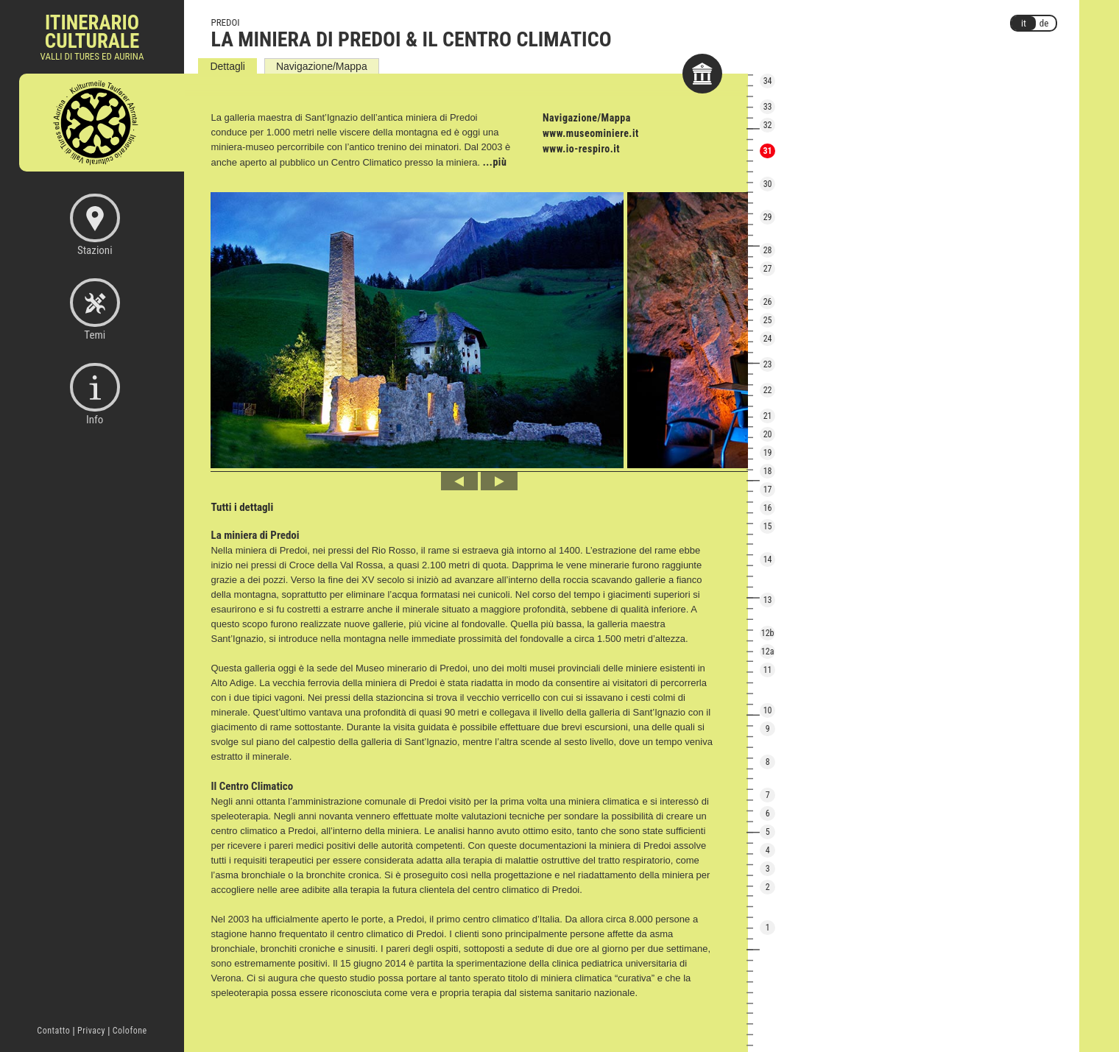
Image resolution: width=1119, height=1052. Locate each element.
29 (767, 217)
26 (767, 302)
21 (767, 416)
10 (767, 710)
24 (767, 338)
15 (767, 526)
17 (767, 489)
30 (767, 184)
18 (767, 471)
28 (767, 250)
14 (767, 559)
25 (767, 320)
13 (767, 600)
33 (767, 107)
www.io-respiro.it (581, 149)
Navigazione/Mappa (321, 66)
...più (495, 162)
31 (767, 151)
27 (767, 269)
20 (767, 434)
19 (767, 453)
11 (767, 670)
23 (767, 364)
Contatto (53, 1030)
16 (767, 508)
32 (767, 125)
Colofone (130, 1030)
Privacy (91, 1030)
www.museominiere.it (591, 133)
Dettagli (227, 66)
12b (767, 633)
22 (767, 390)
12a (767, 651)
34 (767, 81)
